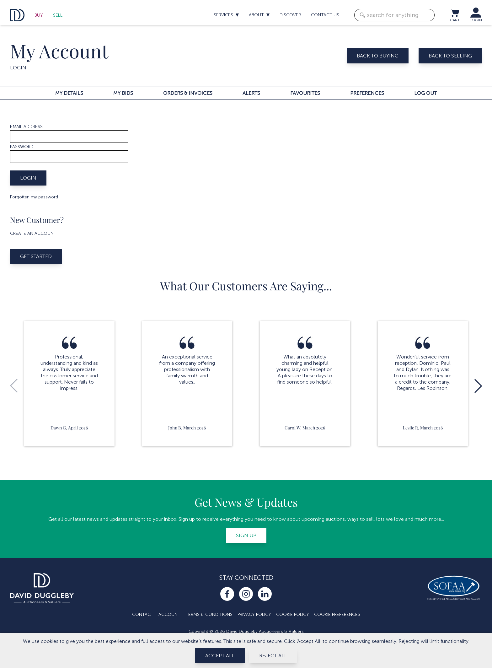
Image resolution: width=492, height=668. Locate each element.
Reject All (273, 655)
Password (22, 146)
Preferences (367, 93)
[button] (478, 386)
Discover (290, 15)
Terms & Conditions (209, 614)
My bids (123, 93)
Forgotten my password (34, 197)
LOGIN (476, 20)
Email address (26, 126)
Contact (142, 614)
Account (169, 614)
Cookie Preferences (337, 614)
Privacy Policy (254, 614)
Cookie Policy (292, 614)
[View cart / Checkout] (455, 13)
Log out (425, 93)
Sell (57, 15)
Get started (36, 256)
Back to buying (377, 55)
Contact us (325, 15)
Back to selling (450, 55)
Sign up (246, 535)
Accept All (220, 655)
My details (69, 93)
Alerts (251, 93)
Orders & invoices (187, 93)
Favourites (305, 93)
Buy (39, 15)
